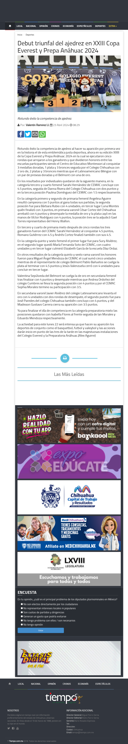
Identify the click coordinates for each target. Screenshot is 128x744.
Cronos (55, 26)
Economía (68, 26)
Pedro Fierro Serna (82, 717)
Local (20, 26)
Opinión (43, 26)
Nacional (31, 26)
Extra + (113, 26)
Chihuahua (74, 729)
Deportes (100, 26)
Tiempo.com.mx (16, 741)
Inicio (19, 34)
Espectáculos (84, 26)
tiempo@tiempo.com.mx (80, 732)
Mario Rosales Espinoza (80, 720)
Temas (10, 34)
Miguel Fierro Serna (82, 715)
